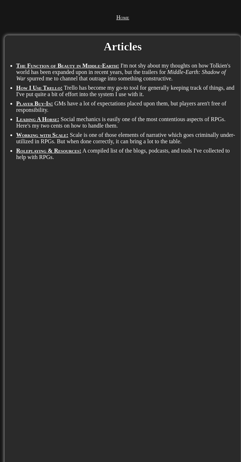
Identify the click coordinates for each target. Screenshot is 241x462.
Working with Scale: (42, 135)
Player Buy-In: (34, 103)
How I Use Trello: (39, 88)
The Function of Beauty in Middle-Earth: (67, 66)
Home (122, 17)
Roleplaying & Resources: (48, 151)
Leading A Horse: (37, 119)
